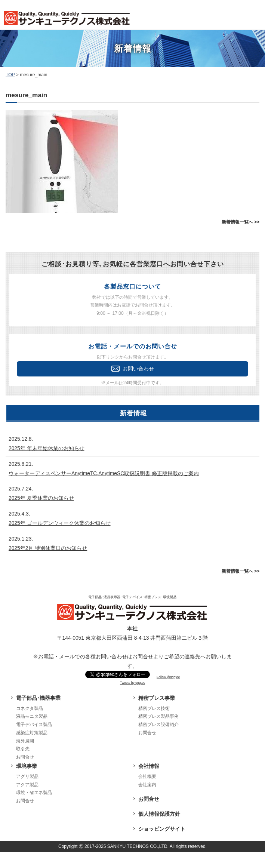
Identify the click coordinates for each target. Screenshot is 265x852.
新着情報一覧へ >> (240, 222)
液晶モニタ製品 (31, 716)
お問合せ (142, 656)
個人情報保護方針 (159, 814)
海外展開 (25, 741)
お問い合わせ (132, 369)
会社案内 (147, 784)
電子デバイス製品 (34, 724)
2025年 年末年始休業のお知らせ (46, 448)
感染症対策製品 (31, 732)
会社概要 (147, 776)
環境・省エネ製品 (34, 792)
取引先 (23, 748)
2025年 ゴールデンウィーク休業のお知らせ (60, 523)
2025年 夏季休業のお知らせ (41, 498)
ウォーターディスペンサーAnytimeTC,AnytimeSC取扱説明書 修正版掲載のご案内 (104, 473)
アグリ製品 (27, 776)
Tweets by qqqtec (132, 683)
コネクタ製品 (29, 708)
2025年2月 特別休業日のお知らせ (48, 548)
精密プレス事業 (156, 698)
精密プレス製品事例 (158, 716)
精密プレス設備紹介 (158, 724)
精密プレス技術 (154, 708)
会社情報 (148, 766)
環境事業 (26, 766)
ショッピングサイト (161, 829)
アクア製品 (27, 784)
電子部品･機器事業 (38, 698)
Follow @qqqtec (168, 677)
